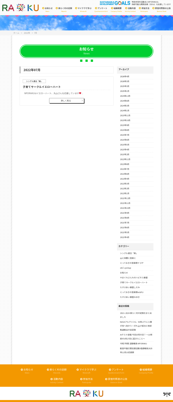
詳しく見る (66, 100)
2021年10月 (125, 207)
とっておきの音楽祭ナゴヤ (132, 262)
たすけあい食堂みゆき (130, 297)
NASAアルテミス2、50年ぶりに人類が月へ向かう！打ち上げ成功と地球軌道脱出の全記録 (136, 325)
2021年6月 (124, 227)
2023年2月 (124, 154)
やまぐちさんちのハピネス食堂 (134, 277)
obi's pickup (125, 267)
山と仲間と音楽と (128, 258)
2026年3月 (124, 81)
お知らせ (47, 9)
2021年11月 (125, 203)
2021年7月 (124, 222)
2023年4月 (124, 149)
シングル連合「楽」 (129, 253)
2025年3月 (124, 86)
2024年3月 (124, 105)
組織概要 (116, 9)
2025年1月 (124, 91)
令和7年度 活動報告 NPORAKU (133, 343)
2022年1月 (124, 193)
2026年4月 (124, 76)
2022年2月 (124, 188)
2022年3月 (124, 183)
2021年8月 (124, 217)
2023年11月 (125, 115)
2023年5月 (124, 144)
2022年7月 (124, 169)
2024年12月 (125, 95)
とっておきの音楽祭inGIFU (131, 292)
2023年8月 (124, 130)
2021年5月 (124, 232)
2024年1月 (124, 110)
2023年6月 (124, 139)
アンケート (101, 9)
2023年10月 (125, 120)
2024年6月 (124, 100)
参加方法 (144, 9)
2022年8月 (124, 164)
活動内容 (130, 9)
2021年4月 (124, 237)
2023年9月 (124, 125)
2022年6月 (124, 173)
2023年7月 (124, 134)
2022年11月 (125, 159)
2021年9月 (124, 212)
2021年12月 (125, 198)
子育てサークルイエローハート (42, 87)
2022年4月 (124, 178)
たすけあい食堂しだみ (130, 287)
